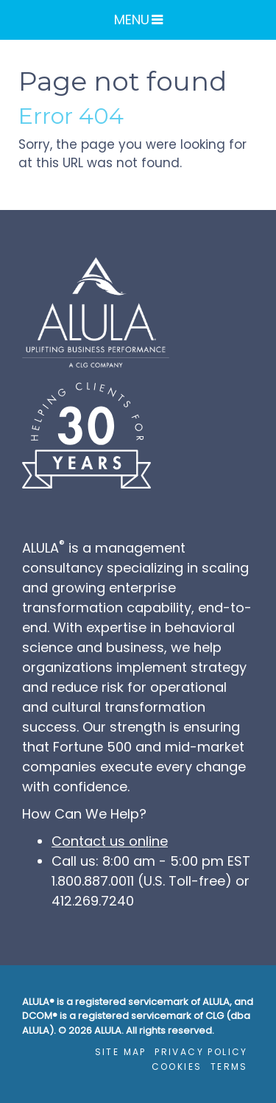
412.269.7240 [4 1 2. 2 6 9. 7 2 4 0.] (93, 901)
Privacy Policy (201, 1052)
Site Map (120, 1052)
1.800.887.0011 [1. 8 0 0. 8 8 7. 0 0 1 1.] (93, 881)
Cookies (177, 1066)
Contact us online (110, 841)
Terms (229, 1066)
